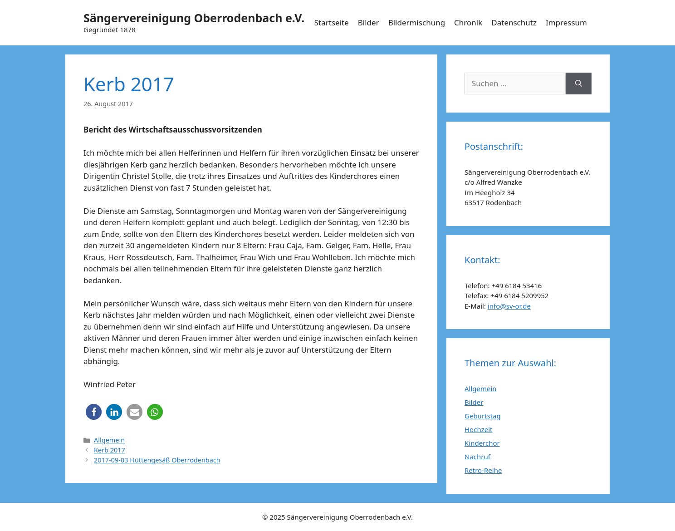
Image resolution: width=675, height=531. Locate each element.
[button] (94, 412)
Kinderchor (482, 442)
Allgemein (109, 440)
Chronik (468, 22)
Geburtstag (483, 415)
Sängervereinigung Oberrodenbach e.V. (193, 17)
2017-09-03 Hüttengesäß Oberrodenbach (157, 460)
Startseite (331, 22)
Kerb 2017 (109, 450)
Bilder (368, 22)
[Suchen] (579, 83)
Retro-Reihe (483, 470)
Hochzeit (478, 429)
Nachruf (477, 456)
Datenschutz (514, 22)
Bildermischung (416, 22)
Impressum (566, 22)
